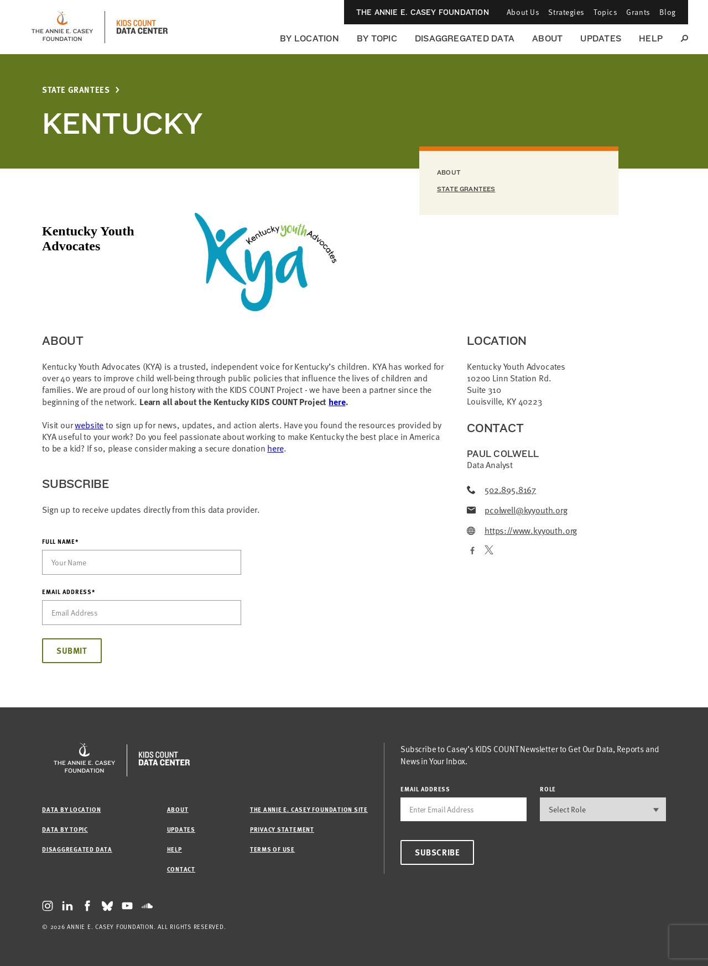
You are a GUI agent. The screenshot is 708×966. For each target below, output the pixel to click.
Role (548, 789)
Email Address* (68, 592)
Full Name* (60, 541)
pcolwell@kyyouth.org (517, 510)
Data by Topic (65, 829)
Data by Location (71, 809)
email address (425, 789)
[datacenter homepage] (142, 27)
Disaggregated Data (464, 38)
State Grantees (76, 90)
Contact (181, 869)
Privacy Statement (282, 829)
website (89, 425)
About (547, 38)
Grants (638, 12)
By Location (309, 38)
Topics (605, 12)
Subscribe (437, 852)
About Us (523, 12)
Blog (667, 12)
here (337, 401)
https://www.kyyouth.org (522, 531)
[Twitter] (489, 551)
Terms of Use (272, 849)
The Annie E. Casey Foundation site (309, 809)
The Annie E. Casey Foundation (422, 12)
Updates (600, 38)
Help (651, 38)
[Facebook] (471, 551)
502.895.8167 (501, 490)
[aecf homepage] (62, 27)
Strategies (566, 12)
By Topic (377, 38)
